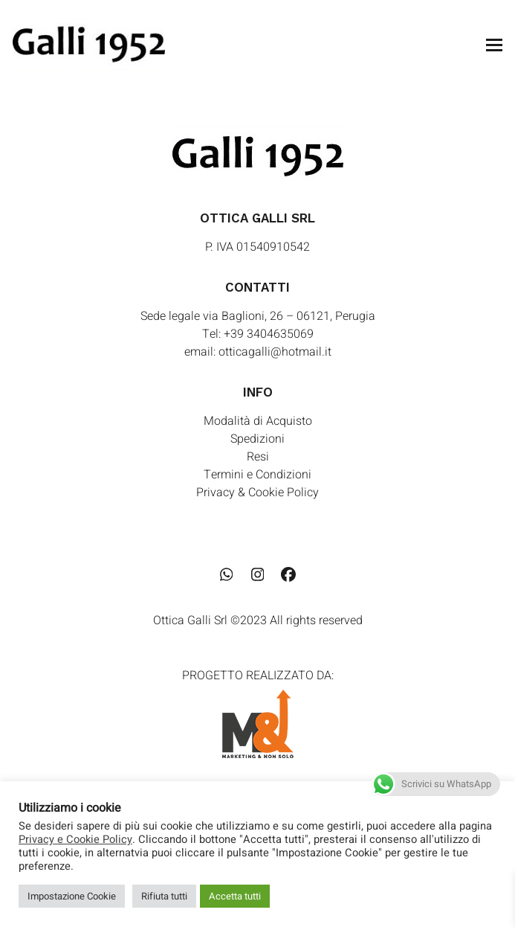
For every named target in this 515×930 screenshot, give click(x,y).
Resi (258, 457)
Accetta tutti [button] (235, 896)
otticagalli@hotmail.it (274, 352)
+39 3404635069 (269, 334)
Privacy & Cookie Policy (257, 492)
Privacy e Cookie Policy (75, 840)
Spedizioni (257, 439)
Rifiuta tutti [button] (164, 896)
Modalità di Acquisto (258, 421)
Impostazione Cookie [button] (71, 896)
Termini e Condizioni (257, 475)
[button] (494, 45)
